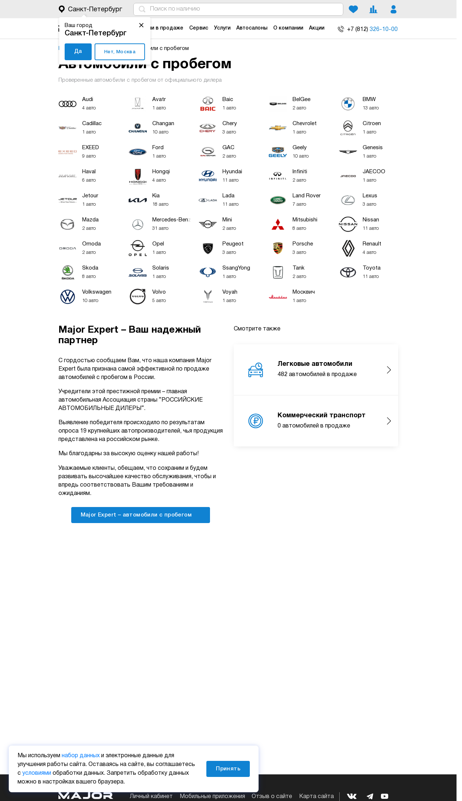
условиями (36, 773)
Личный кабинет (151, 796)
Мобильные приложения (212, 796)
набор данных (81, 755)
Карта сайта (316, 796)
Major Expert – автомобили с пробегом (141, 514)
